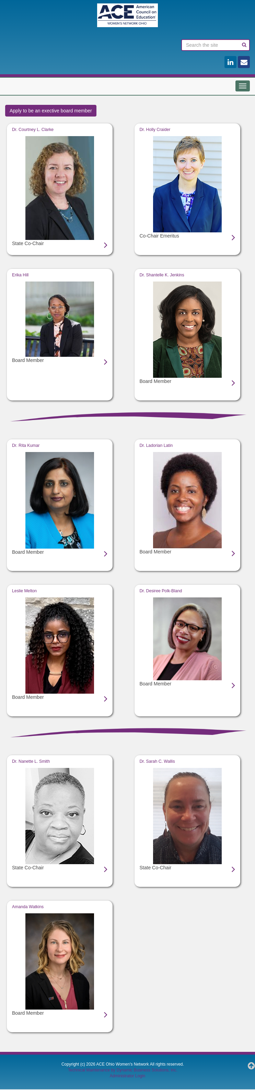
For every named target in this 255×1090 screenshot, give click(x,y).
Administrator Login (127, 1076)
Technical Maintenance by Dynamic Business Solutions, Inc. (122, 1070)
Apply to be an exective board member (51, 111)
